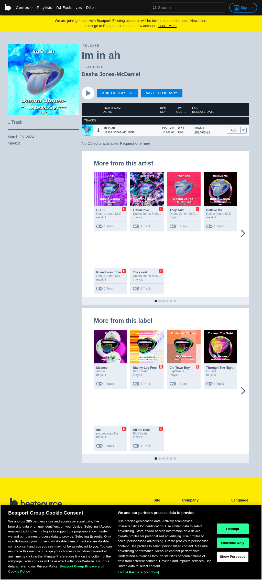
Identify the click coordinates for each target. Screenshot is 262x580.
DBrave (211, 371)
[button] (87, 130)
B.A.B (100, 210)
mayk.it (199, 128)
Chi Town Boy (180, 368)
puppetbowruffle (107, 433)
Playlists (44, 8)
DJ (90, 8)
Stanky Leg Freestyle (148, 368)
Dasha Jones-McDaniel (111, 74)
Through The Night (220, 368)
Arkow (100, 371)
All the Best (141, 430)
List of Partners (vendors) (138, 574)
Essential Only (232, 544)
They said (177, 210)
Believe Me (214, 210)
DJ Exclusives (69, 8)
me (98, 430)
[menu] (22, 8)
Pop (180, 132)
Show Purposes (232, 559)
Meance (101, 368)
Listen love (141, 210)
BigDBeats (140, 371)
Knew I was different (111, 272)
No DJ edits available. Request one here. (116, 143)
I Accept (232, 530)
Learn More (167, 26)
